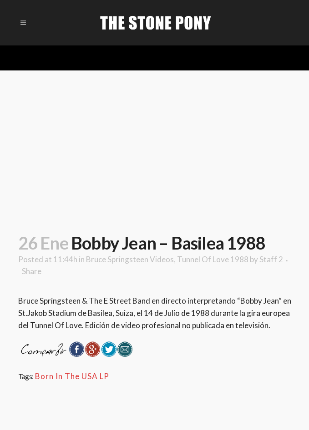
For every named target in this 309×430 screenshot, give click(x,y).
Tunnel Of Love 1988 (212, 259)
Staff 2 (271, 259)
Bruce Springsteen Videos (130, 259)
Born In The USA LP (72, 376)
